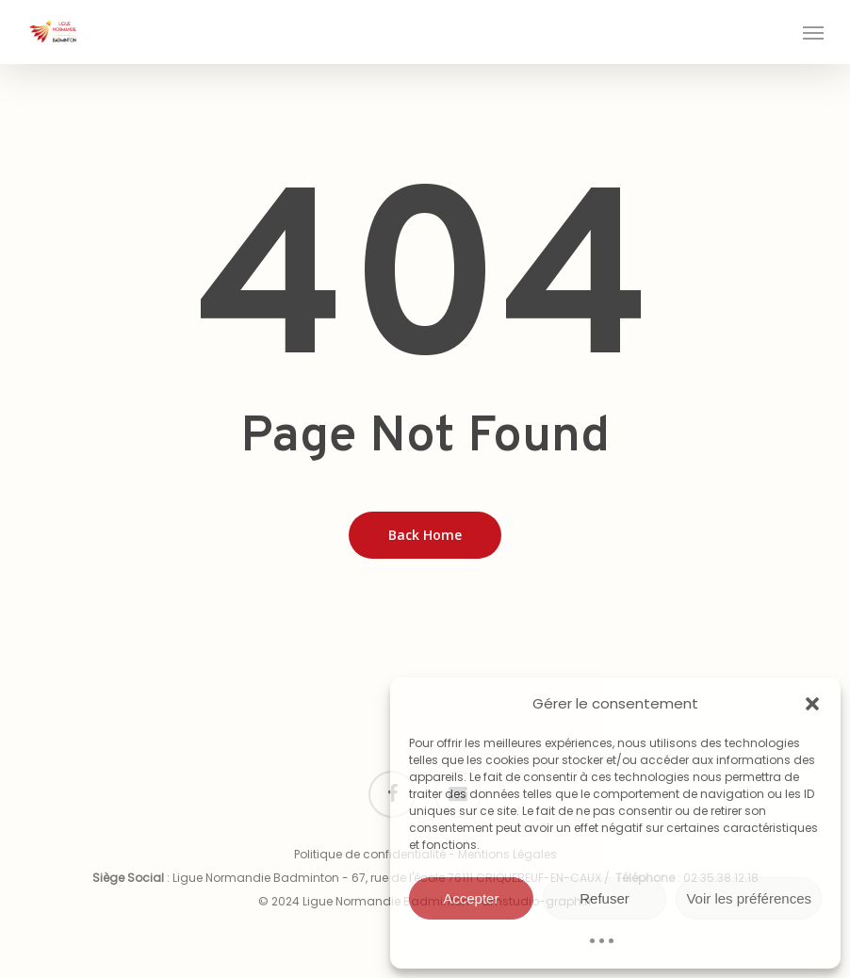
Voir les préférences (748, 898)
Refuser (604, 898)
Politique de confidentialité (370, 854)
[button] (812, 703)
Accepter (471, 898)
